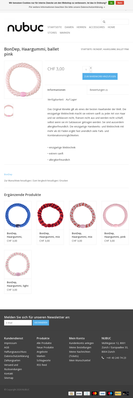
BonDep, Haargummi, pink (115, 235)
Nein (120, 3)
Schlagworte (44, 360)
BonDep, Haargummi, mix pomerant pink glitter (82, 235)
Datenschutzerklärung (16, 356)
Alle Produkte (44, 343)
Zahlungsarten (12, 360)
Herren (81, 27)
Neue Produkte (45, 347)
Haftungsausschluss (15, 351)
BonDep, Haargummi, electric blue (14, 235)
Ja (111, 3)
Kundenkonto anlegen (81, 343)
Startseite (55, 27)
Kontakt (8, 373)
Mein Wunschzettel (79, 360)
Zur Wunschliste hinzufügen (17, 180)
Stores (52, 32)
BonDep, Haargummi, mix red (49, 235)
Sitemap (8, 377)
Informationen (56, 89)
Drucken (64, 180)
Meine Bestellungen (80, 347)
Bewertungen (99, 89)
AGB (6, 347)
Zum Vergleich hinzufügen (46, 180)
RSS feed (42, 364)
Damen (69, 27)
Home (111, 27)
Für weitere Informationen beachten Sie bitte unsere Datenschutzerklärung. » (67, 7)
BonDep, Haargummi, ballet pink (111, 49)
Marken (65, 32)
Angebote (42, 351)
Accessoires (97, 27)
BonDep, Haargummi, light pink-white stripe (18, 284)
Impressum (10, 343)
